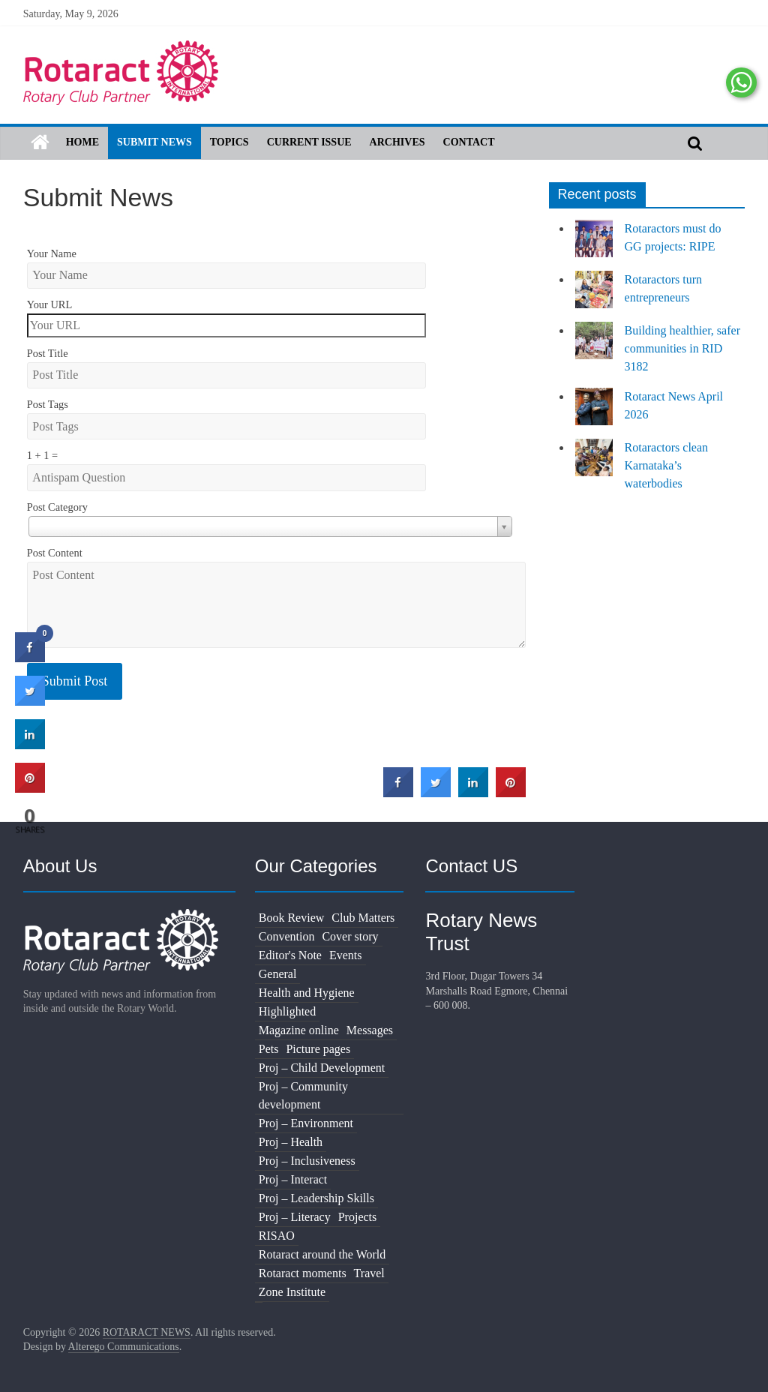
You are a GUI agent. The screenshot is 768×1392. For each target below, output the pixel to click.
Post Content (54, 553)
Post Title (47, 353)
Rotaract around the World (322, 1254)
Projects (357, 1216)
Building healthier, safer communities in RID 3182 (682, 348)
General (278, 974)
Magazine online (299, 1030)
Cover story (350, 936)
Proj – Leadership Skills (316, 1198)
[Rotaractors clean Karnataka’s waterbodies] (594, 464)
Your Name (51, 254)
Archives (397, 142)
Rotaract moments (302, 1273)
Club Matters (363, 917)
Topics (229, 142)
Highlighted (287, 1011)
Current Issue (309, 142)
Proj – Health (290, 1142)
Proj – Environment (306, 1123)
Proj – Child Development (322, 1067)
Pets (269, 1048)
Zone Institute (292, 1292)
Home (82, 142)
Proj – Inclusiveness (307, 1160)
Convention (287, 936)
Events (345, 955)
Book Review (292, 917)
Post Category (57, 507)
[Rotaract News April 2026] (594, 413)
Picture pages (318, 1048)
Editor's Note (290, 955)
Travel (369, 1273)
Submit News (154, 142)
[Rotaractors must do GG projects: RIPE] (594, 245)
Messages (369, 1030)
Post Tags (47, 404)
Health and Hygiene (307, 992)
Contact (469, 142)
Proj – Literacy (295, 1216)
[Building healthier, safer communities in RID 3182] (594, 347)
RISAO (277, 1235)
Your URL (50, 304)
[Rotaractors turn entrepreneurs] (594, 296)
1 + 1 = (42, 455)
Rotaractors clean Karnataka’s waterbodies (667, 465)
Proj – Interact (293, 1179)
